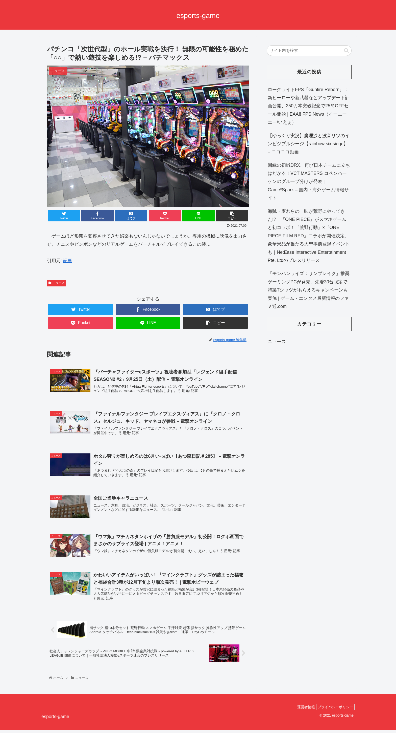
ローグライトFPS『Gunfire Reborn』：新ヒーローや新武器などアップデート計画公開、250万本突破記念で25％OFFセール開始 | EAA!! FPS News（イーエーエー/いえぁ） (309, 106)
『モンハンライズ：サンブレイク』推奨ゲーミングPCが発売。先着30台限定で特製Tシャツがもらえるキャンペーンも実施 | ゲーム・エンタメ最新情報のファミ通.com (309, 290)
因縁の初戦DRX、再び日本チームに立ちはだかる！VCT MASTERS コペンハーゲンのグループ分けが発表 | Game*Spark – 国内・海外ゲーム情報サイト (309, 182)
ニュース (56, 283)
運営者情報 (302, 710)
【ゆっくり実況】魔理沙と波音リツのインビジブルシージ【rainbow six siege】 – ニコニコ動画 (309, 144)
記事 (67, 260)
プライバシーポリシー (334, 710)
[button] (346, 50)
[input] (309, 50)
